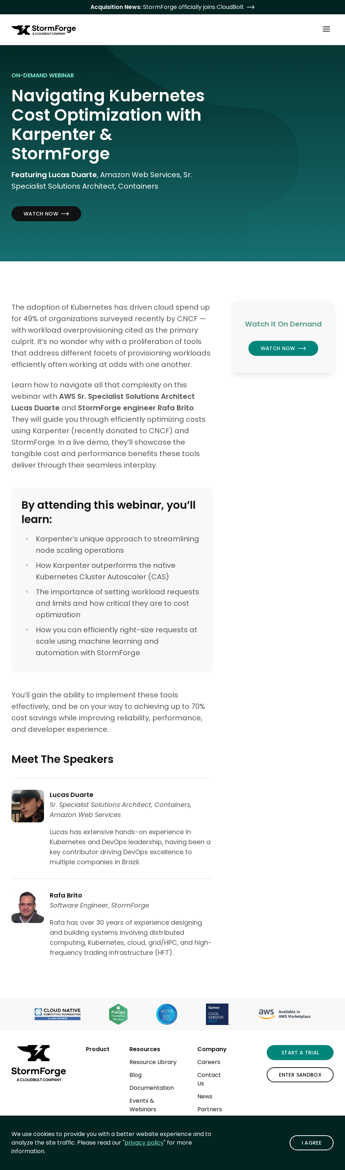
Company (212, 1049)
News (204, 1096)
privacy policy (144, 1142)
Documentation (151, 1088)
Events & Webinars (142, 1105)
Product (97, 1049)
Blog (135, 1075)
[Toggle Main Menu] (326, 28)
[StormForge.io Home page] (43, 30)
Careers (208, 1062)
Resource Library (153, 1062)
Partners (209, 1109)
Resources (144, 1049)
